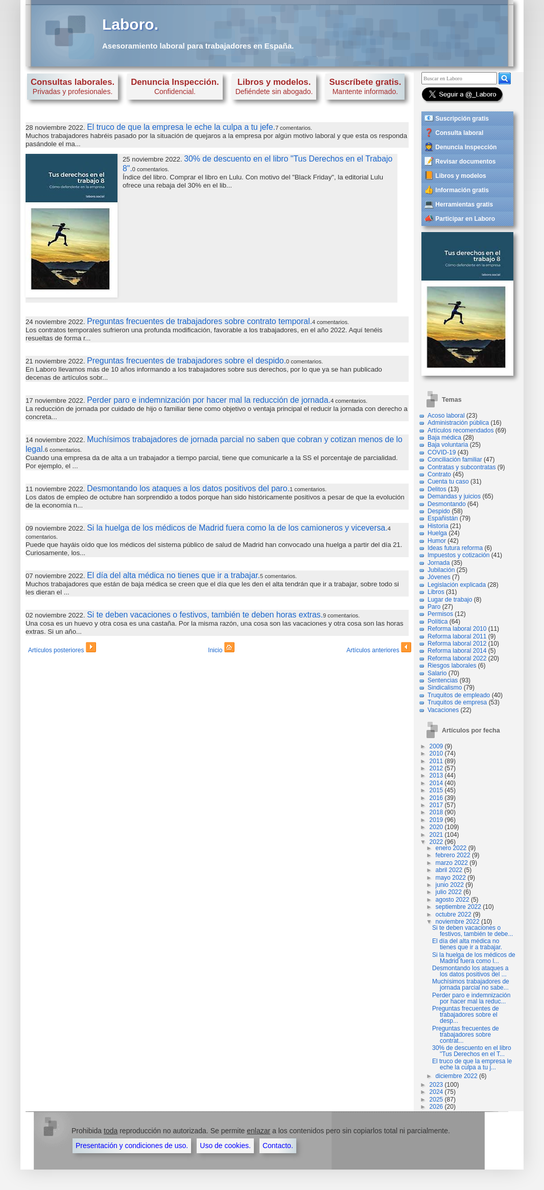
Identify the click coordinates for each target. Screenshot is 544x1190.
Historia (438, 526)
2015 (436, 790)
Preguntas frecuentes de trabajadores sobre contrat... (465, 1034)
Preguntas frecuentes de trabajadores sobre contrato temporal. (199, 321)
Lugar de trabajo (450, 599)
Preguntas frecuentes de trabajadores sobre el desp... (465, 1014)
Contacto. (278, 1145)
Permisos (440, 613)
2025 (436, 1099)
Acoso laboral (446, 415)
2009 (436, 746)
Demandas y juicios (454, 496)
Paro (434, 606)
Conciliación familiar (455, 459)
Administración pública (458, 422)
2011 (436, 761)
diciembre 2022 (457, 1076)
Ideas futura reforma (455, 548)
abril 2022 (449, 870)
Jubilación (441, 570)
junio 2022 (450, 884)
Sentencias (443, 680)
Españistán (443, 518)
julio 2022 (449, 892)
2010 (436, 753)
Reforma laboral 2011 (457, 636)
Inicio (221, 649)
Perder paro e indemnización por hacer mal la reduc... (471, 998)
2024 (436, 1091)
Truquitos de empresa (457, 702)
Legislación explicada (457, 584)
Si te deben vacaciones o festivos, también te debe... (472, 930)
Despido (439, 511)
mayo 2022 (451, 877)
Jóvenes (439, 577)
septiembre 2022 (458, 906)
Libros (436, 592)
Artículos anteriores (378, 649)
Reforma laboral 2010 (457, 628)
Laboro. (130, 24)
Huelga (437, 533)
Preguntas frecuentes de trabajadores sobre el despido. (186, 360)
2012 (436, 768)
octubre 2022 (453, 914)
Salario (437, 673)
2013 (436, 775)
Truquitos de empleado (459, 695)
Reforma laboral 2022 (457, 658)
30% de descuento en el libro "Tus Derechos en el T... (471, 1051)
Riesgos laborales (452, 665)
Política (437, 621)
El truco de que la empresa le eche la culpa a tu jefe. (181, 127)
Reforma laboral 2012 (457, 643)
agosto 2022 (452, 899)
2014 (436, 783)
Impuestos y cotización (458, 555)
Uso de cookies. (225, 1145)
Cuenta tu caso (448, 481)
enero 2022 (451, 848)
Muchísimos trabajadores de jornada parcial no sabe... (470, 984)
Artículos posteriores (62, 649)
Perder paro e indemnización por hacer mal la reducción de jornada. (208, 400)
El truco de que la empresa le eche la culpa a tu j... (472, 1064)
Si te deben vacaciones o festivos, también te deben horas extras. (205, 614)
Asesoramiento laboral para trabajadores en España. (198, 45)
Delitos (437, 489)
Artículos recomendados (460, 430)
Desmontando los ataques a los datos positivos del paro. (188, 488)
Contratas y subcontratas (461, 467)
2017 (436, 805)
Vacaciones (443, 710)
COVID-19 (442, 452)
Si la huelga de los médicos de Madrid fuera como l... (473, 958)
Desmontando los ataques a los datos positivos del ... (470, 971)
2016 (436, 798)
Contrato (439, 474)
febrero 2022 (453, 855)
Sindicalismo (445, 687)
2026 (436, 1106)
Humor (437, 540)
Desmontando (447, 504)
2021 (436, 834)
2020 (436, 827)
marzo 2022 (452, 862)
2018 (436, 812)
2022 (436, 841)
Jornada (439, 562)
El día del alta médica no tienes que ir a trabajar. (173, 575)
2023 (436, 1084)
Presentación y (132, 1145)
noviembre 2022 (458, 921)
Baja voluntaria (448, 444)
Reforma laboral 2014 (457, 650)
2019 (436, 819)
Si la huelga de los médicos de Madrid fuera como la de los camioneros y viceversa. (237, 527)
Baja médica (444, 437)
